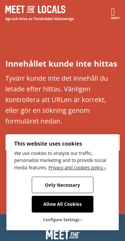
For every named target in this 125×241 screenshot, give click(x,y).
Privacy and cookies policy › (77, 167)
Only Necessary (62, 185)
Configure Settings (61, 220)
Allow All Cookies (62, 204)
